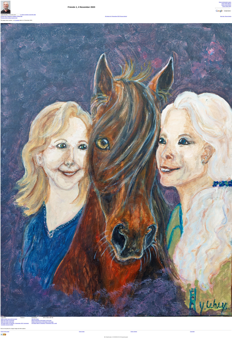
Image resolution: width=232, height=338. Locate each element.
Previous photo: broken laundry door (9, 17)
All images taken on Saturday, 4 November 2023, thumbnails (15, 323)
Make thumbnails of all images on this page (41, 320)
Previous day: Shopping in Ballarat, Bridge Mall (11, 16)
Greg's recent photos (226, 5)
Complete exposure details (7, 324)
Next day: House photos (225, 16)
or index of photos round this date (28, 14)
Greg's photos (134, 331)
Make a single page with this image (9, 319)
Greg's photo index (226, 6)
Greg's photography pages (225, 2)
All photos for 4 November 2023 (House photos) (116, 16)
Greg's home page (5, 331)
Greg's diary (82, 331)
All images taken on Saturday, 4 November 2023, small (44, 323)
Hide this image (35, 319)
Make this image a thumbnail (7, 320)
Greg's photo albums (226, 3)
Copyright (192, 331)
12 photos (17, 20)
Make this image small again (7, 321)
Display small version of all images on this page (42, 321)
